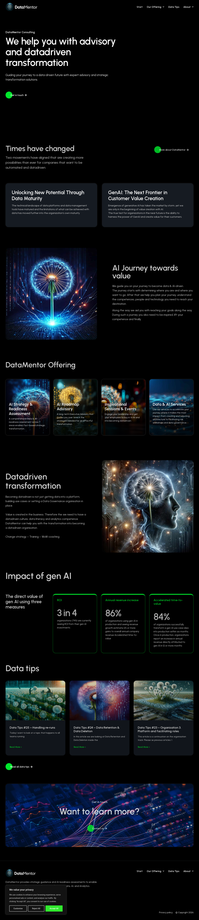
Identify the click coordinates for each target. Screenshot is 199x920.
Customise (18, 908)
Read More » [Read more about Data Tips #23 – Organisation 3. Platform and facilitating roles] (144, 747)
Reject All (36, 908)
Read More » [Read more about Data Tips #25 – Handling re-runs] (16, 747)
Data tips (173, 6)
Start (140, 6)
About (188, 7)
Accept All (54, 908)
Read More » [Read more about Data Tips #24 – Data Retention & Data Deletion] (80, 747)
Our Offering (155, 7)
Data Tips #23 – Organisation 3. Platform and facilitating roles (159, 729)
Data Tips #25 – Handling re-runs (32, 727)
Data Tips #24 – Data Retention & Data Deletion (97, 729)
